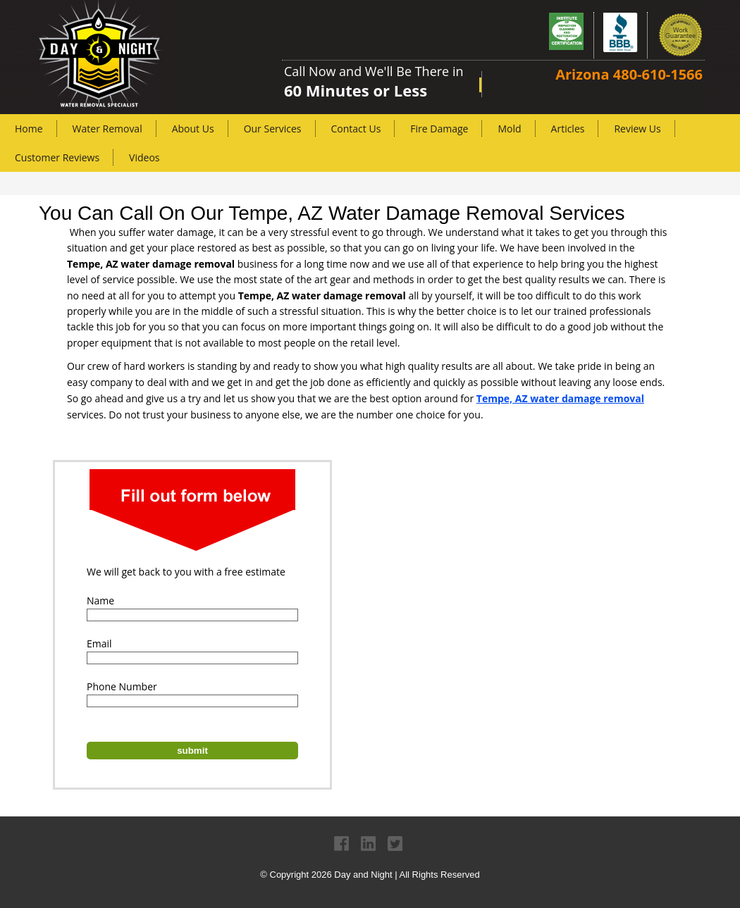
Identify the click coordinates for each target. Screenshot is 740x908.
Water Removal (107, 128)
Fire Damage (439, 128)
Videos (144, 157)
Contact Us (356, 128)
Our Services (273, 128)
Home (29, 128)
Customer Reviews (57, 157)
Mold (509, 128)
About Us (193, 128)
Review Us (637, 128)
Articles (568, 128)
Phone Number (122, 686)
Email (99, 643)
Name (100, 600)
